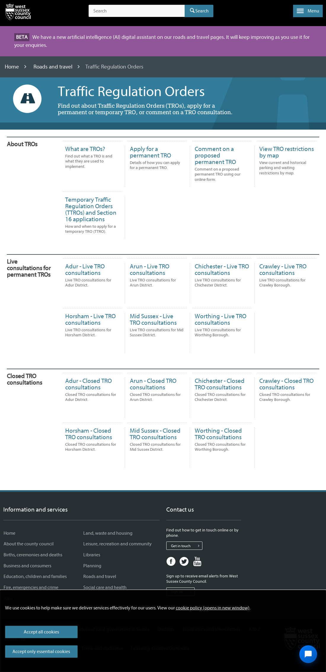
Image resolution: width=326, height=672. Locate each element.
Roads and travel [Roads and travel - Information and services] (99, 576)
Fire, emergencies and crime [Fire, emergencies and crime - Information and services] (31, 587)
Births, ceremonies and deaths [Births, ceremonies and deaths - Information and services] (33, 555)
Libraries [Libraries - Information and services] (91, 555)
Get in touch (186, 546)
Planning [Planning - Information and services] (92, 566)
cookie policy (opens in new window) (213, 608)
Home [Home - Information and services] (9, 533)
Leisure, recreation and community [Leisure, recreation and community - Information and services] (117, 544)
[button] (308, 11)
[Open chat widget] (308, 654)
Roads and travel (53, 66)
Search (202, 11)
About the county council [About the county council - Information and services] (29, 544)
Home (12, 66)
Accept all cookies (41, 632)
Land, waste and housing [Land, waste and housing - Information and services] (107, 533)
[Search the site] (137, 11)
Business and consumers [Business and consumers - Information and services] (27, 566)
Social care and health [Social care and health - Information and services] (105, 587)
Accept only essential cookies (41, 651)
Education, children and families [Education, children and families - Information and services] (35, 576)
